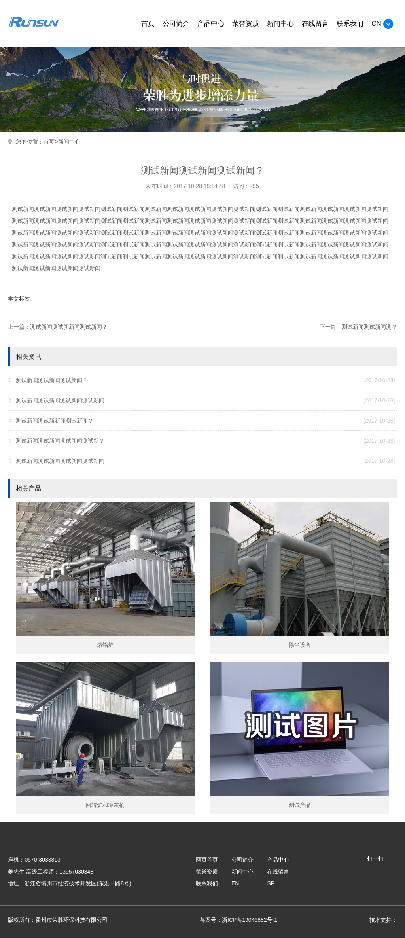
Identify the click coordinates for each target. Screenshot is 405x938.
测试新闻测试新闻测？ (369, 327)
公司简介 (176, 23)
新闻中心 (280, 23)
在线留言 (315, 23)
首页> (51, 141)
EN (235, 883)
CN (382, 23)
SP (270, 883)
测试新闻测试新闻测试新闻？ (205, 380)
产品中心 (210, 23)
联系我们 (350, 23)
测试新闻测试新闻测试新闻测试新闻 (205, 400)
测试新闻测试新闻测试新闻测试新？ (205, 441)
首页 (148, 23)
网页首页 (207, 860)
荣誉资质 (245, 23)
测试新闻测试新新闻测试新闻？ (69, 327)
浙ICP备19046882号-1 (249, 920)
